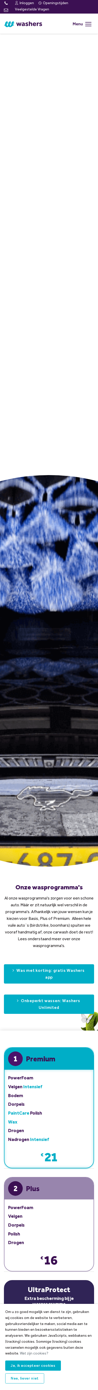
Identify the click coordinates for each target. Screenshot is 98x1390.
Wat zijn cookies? (34, 1353)
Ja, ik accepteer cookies (33, 1365)
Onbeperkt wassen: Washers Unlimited (50, 1004)
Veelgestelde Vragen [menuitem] (32, 9)
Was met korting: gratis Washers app (50, 974)
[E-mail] (6, 10)
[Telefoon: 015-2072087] (6, 3)
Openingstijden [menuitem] (53, 3)
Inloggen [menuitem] (24, 3)
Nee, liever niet (25, 1378)
